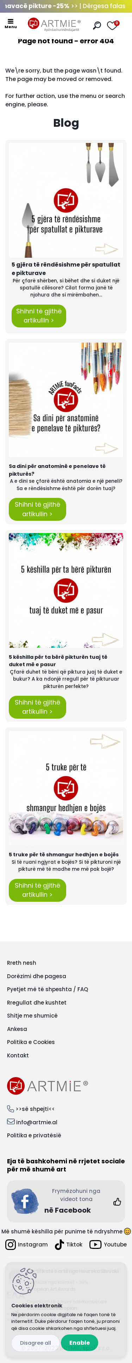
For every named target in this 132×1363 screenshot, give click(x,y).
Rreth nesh (21, 963)
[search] (97, 25)
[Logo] (54, 24)
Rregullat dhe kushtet (37, 1002)
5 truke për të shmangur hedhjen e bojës (64, 854)
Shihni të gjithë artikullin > (39, 316)
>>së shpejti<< (35, 1109)
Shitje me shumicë (32, 1015)
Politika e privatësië (34, 1135)
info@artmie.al (36, 1122)
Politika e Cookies (31, 1042)
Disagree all (35, 1342)
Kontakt (18, 1055)
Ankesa (17, 1029)
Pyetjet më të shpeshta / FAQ (47, 989)
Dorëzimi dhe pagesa (36, 976)
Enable (79, 1343)
